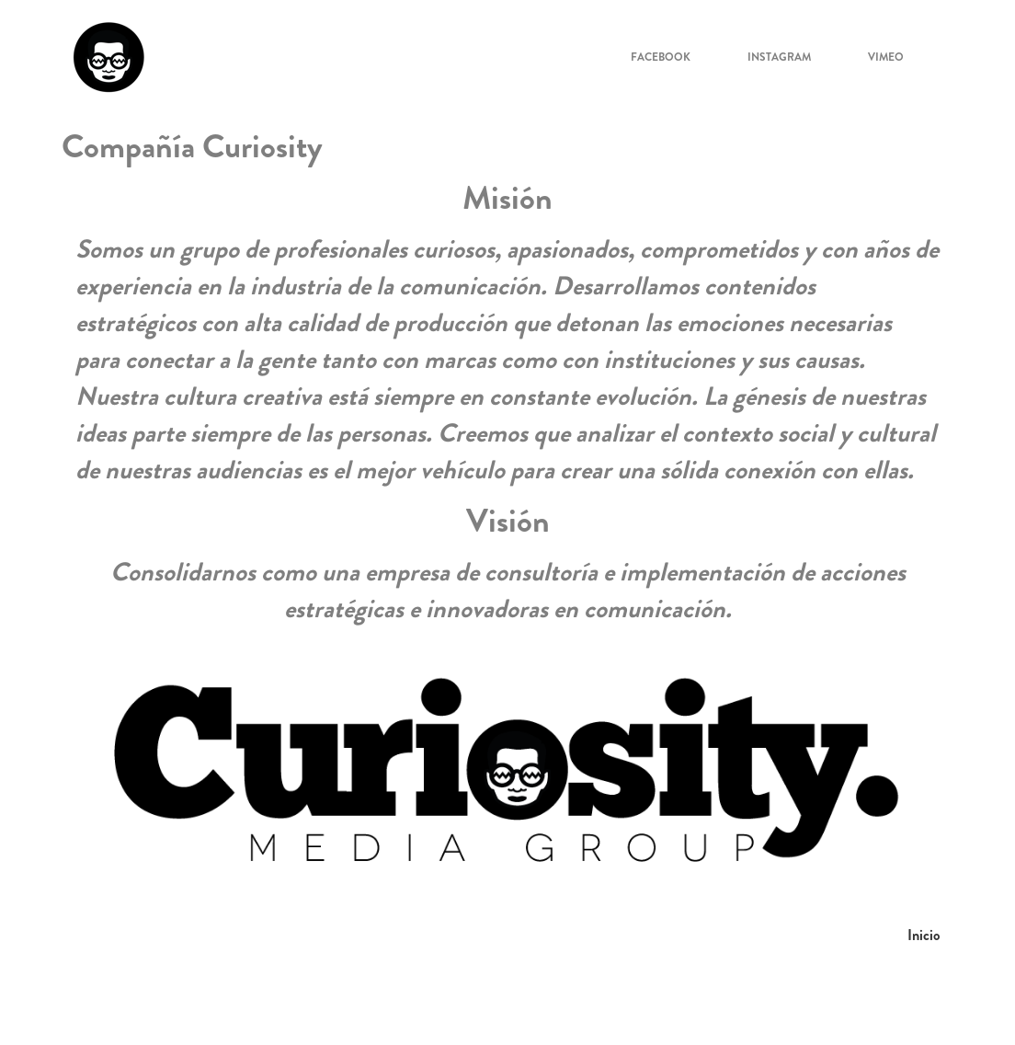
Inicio (923, 935)
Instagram (779, 57)
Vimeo (886, 57)
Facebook (660, 57)
